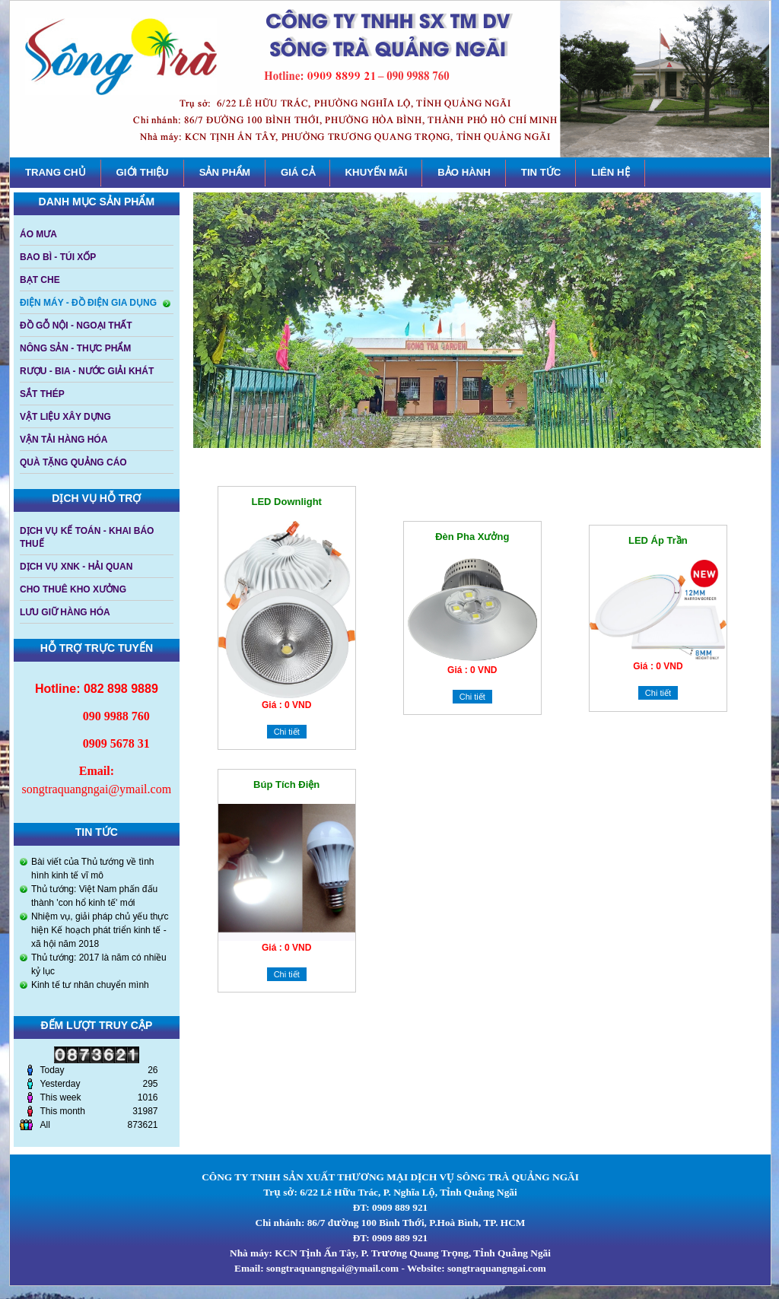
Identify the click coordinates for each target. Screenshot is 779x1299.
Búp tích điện (286, 784)
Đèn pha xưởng (472, 536)
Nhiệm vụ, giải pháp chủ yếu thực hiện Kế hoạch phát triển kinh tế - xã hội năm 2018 (99, 930)
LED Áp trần (658, 540)
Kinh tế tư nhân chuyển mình (90, 985)
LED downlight (286, 501)
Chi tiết (287, 731)
